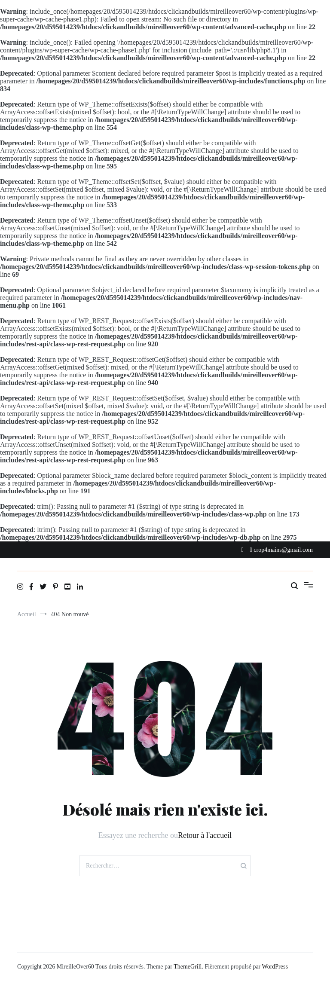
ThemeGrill (188, 966)
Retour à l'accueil (205, 835)
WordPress (275, 966)
